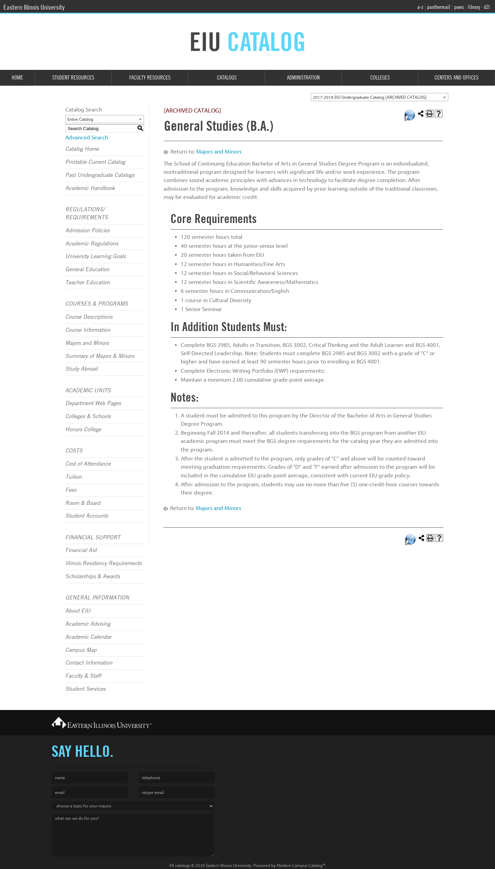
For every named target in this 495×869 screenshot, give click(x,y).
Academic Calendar (88, 637)
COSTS (73, 450)
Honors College (83, 429)
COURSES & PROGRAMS (96, 303)
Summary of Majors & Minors (99, 356)
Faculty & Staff (83, 675)
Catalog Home (82, 149)
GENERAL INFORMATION (97, 597)
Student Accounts (86, 515)
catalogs (182, 865)
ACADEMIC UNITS (88, 390)
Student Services (85, 689)
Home (17, 77)
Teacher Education (87, 282)
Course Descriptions (88, 317)
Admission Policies (87, 230)
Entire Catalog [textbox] (80, 119)
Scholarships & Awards (92, 576)
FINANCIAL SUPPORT (92, 537)
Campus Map (81, 650)
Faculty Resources (149, 77)
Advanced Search (86, 137)
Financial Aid (81, 550)
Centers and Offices (456, 77)
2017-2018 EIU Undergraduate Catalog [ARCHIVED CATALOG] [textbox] (370, 97)
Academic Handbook (90, 188)
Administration (303, 77)
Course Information (87, 330)
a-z (420, 7)
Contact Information (88, 662)
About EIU (77, 610)
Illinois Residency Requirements (103, 563)
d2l (487, 7)
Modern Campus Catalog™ (301, 865)
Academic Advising (87, 624)
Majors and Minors (87, 343)
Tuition (73, 477)
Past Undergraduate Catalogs (99, 175)
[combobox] (379, 97)
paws (459, 7)
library (474, 7)
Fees (70, 490)
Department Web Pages (93, 403)
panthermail (438, 7)
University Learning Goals (95, 256)
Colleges (380, 77)
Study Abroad (81, 368)
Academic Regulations (91, 243)
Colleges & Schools (88, 416)
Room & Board (82, 503)
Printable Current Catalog (95, 162)
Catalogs (226, 77)
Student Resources (73, 77)
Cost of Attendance (88, 463)
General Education (87, 269)
